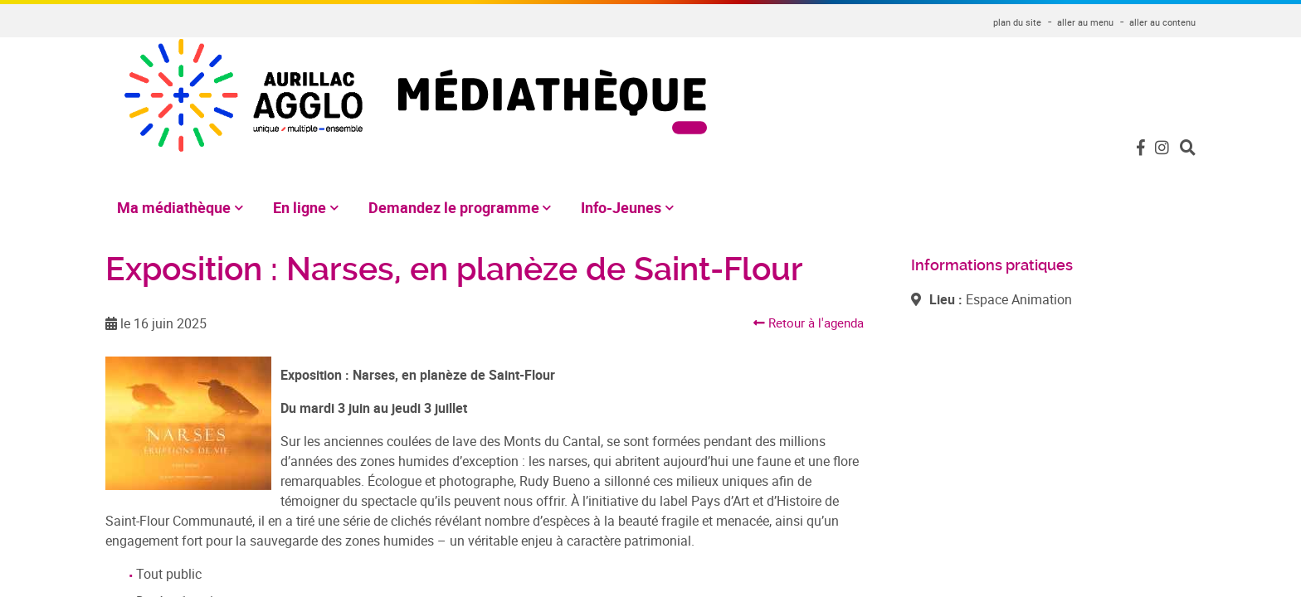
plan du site (1017, 22)
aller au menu (1085, 22)
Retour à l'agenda (805, 303)
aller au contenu (1162, 22)
